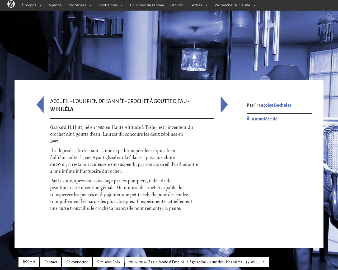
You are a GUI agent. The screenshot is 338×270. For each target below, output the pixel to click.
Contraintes (108, 5)
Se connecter (77, 262)
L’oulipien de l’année (147, 5)
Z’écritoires (77, 5)
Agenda (55, 5)
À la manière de (262, 119)
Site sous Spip (108, 262)
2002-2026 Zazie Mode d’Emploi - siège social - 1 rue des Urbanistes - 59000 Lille (197, 262)
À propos (28, 5)
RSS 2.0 (29, 262)
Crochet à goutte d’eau (157, 101)
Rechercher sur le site (232, 5)
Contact (50, 262)
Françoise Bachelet (272, 105)
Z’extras (195, 5)
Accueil (59, 101)
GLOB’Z (176, 5)
